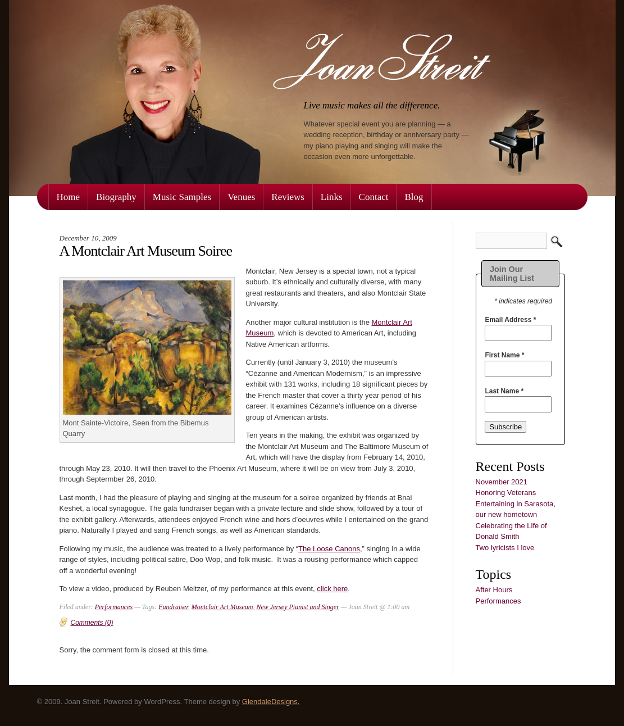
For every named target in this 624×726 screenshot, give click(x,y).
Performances (498, 601)
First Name (504, 355)
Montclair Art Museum (222, 607)
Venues (241, 197)
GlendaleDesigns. (271, 701)
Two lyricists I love (505, 547)
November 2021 (502, 482)
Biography (116, 197)
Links (332, 197)
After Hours (494, 590)
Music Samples (182, 197)
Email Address (510, 319)
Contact (374, 197)
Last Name (504, 391)
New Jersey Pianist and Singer (298, 607)
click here (332, 588)
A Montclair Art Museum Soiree (146, 251)
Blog (413, 197)
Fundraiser (173, 607)
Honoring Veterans (506, 492)
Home (68, 197)
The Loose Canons (329, 548)
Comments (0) (92, 623)
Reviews (287, 197)
